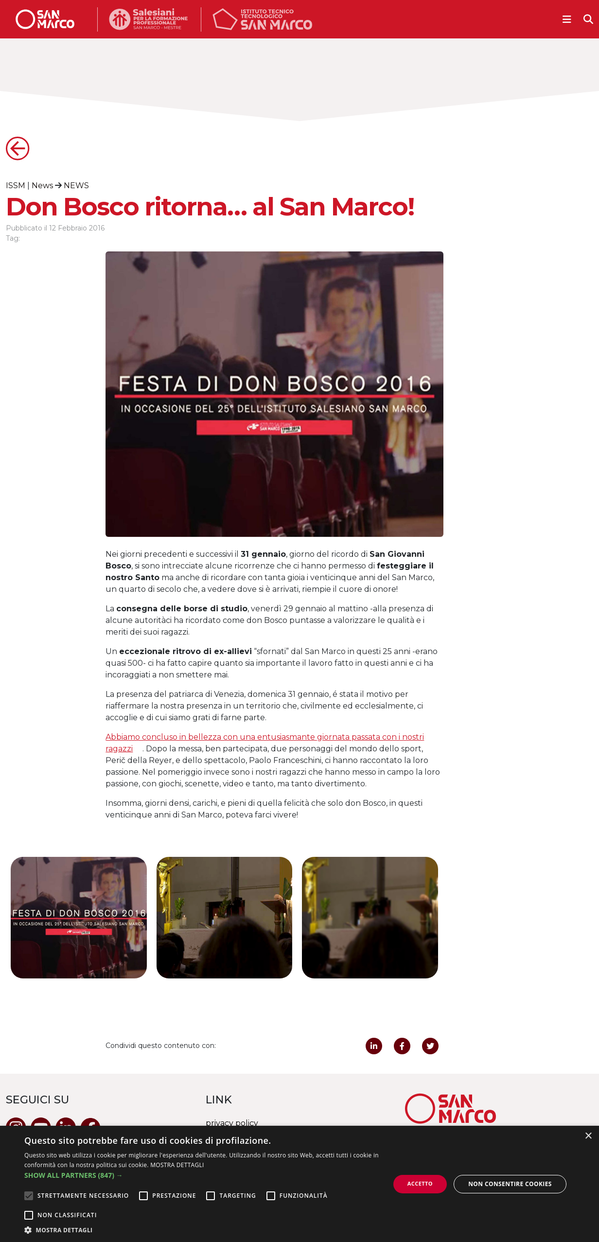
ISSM (15, 185)
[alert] (299, 1184)
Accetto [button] (420, 1183)
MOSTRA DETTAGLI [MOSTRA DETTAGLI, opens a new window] (177, 1165)
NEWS (76, 185)
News (42, 185)
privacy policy (232, 1123)
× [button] (588, 1136)
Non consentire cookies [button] (510, 1184)
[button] (201, 1175)
